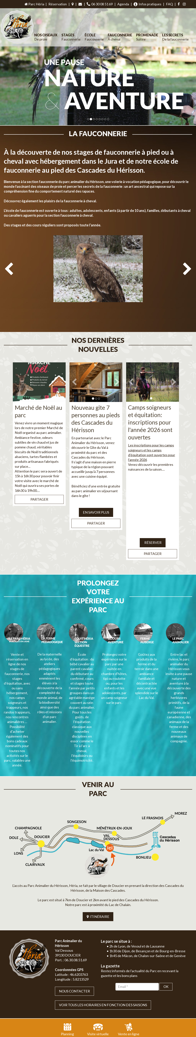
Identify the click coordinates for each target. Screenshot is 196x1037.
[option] (98, 281)
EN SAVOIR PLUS (96, 503)
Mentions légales (178, 1005)
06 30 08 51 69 (100, 4)
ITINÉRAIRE (98, 872)
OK (165, 942)
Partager (39, 490)
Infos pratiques (147, 4)
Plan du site (160, 1005)
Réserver (153, 533)
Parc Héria (34, 4)
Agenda (123, 4)
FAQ (169, 4)
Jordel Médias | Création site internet (105, 1005)
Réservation (57, 4)
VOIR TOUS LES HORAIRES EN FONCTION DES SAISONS (103, 960)
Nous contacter (74, 946)
